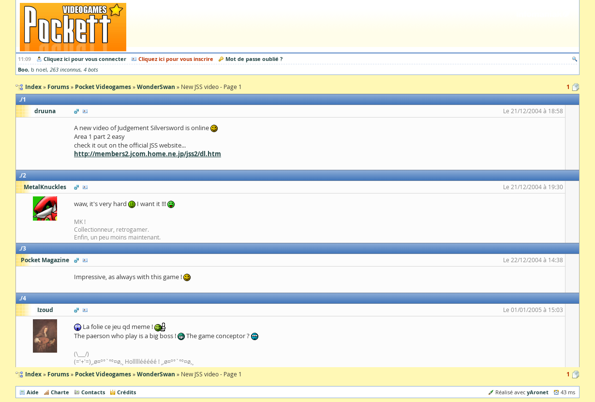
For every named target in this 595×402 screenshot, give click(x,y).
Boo (23, 69)
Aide (33, 392)
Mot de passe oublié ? (254, 58)
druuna (45, 111)
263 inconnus (65, 69)
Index (33, 374)
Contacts (93, 392)
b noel (39, 69)
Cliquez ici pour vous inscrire (175, 58)
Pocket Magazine (45, 260)
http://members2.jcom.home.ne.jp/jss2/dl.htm (147, 153)
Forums (58, 374)
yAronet (538, 392)
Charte (60, 392)
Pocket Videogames (103, 374)
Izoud (45, 310)
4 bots (91, 69)
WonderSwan (156, 374)
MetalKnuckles (45, 187)
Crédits (126, 392)
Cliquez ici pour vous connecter (85, 58)
